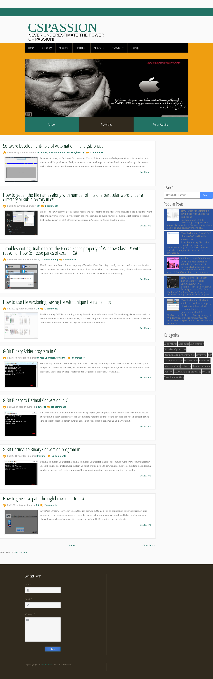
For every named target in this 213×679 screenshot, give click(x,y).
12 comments (51, 308)
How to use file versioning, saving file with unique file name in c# (57, 301)
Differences (81, 48)
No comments (58, 407)
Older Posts (149, 545)
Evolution (204, 360)
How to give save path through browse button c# (43, 498)
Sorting (206, 371)
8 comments (69, 259)
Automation (54, 152)
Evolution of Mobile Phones (196, 258)
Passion (52, 124)
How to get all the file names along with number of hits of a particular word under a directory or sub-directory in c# (73, 197)
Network (186, 366)
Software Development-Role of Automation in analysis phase (53, 145)
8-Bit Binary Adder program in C (29, 350)
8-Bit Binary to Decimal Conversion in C (35, 400)
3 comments (78, 357)
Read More (145, 172)
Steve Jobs (106, 124)
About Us (99, 48)
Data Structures (173, 360)
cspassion (47, 664)
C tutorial (61, 357)
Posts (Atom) (20, 552)
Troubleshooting (49, 259)
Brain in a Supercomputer (179, 354)
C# (38, 206)
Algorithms (170, 343)
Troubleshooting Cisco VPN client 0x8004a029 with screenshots (196, 236)
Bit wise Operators (45, 357)
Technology (46, 48)
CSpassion (62, 27)
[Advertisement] (188, 161)
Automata (42, 152)
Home (31, 48)
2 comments (51, 206)
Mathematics (172, 366)
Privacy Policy (117, 48)
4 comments (96, 152)
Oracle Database (201, 366)
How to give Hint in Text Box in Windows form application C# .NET (194, 280)
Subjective (63, 48)
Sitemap (135, 48)
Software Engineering (73, 152)
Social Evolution (161, 124)
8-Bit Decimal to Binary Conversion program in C (43, 449)
